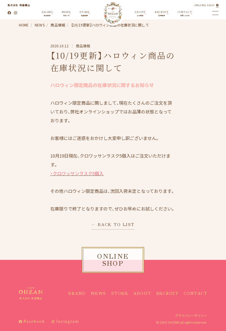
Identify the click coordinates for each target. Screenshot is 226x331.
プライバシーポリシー (191, 315)
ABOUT (142, 293)
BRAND (77, 293)
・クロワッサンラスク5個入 (77, 173)
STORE (119, 293)
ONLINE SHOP (204, 5)
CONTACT (195, 293)
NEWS (98, 293)
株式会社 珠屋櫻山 (19, 5)
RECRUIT (167, 293)
